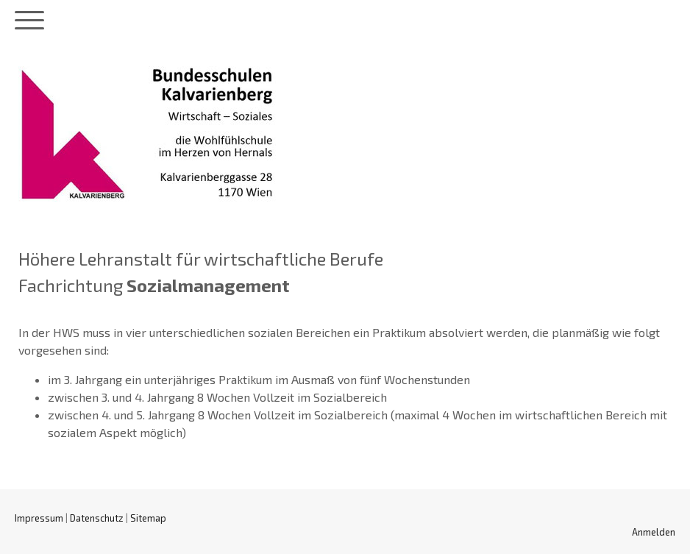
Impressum (39, 518)
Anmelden (653, 532)
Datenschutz (97, 518)
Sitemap (148, 518)
